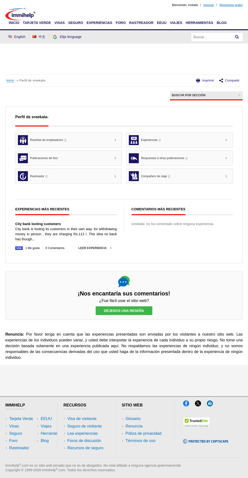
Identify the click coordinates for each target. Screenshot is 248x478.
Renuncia (133, 426)
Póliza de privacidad (143, 433)
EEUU (162, 23)
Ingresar (208, 5)
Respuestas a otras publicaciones (158, 158)
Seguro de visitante (84, 426)
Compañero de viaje (149, 176)
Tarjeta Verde (37, 23)
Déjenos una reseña (124, 311)
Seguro (75, 23)
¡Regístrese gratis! (231, 5)
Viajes (176, 23)
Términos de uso (140, 440)
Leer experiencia (92, 248)
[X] (201, 404)
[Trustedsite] (196, 426)
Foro (121, 23)
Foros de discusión (84, 440)
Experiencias (99, 23)
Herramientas (199, 23)
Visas (59, 23)
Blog (222, 23)
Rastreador (141, 23)
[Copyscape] (205, 441)
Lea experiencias (82, 433)
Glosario (132, 418)
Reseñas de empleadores (42, 140)
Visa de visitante (82, 418)
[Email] (212, 404)
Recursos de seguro (85, 448)
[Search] (237, 37)
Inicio (14, 23)
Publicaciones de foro (38, 158)
